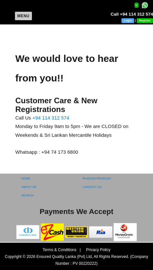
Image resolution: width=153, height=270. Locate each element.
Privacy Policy (96, 250)
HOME (25, 178)
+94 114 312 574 (51, 118)
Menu (23, 16)
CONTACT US (92, 187)
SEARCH (27, 195)
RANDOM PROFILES (97, 178)
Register (145, 20)
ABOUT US (28, 187)
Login (128, 20)
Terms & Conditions (60, 250)
